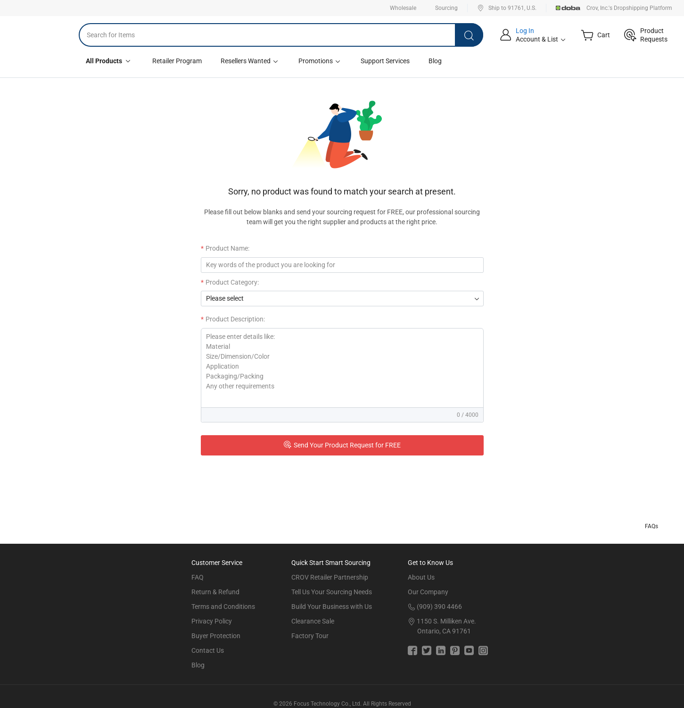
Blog (435, 61)
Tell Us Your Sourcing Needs (331, 592)
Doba (568, 8)
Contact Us (207, 650)
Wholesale (403, 8)
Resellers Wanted (250, 61)
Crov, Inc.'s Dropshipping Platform (629, 8)
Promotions (320, 61)
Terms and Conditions (223, 606)
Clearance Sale (312, 621)
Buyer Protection (215, 636)
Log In (525, 30)
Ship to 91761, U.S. (506, 8)
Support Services (385, 61)
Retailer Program (177, 61)
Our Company (428, 592)
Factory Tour (310, 636)
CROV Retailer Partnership (329, 577)
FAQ (197, 577)
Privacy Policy (211, 621)
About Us (421, 577)
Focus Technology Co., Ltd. (328, 703)
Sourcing (446, 8)
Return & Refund (215, 592)
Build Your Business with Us (331, 606)
